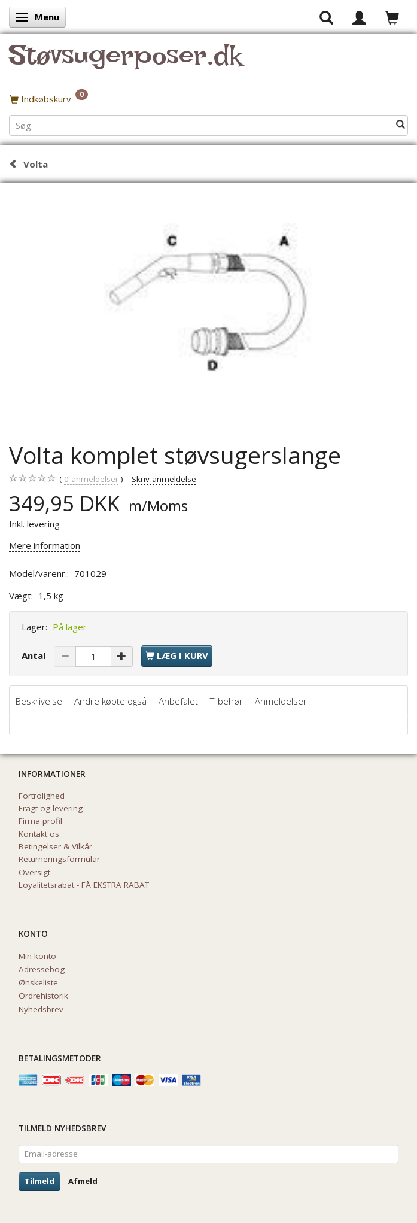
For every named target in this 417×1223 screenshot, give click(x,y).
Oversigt (34, 872)
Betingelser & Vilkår (55, 846)
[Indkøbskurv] (208, 98)
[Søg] (400, 125)
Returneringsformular (59, 859)
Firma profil (40, 820)
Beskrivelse (39, 701)
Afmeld (83, 1181)
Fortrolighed (42, 795)
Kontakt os (39, 834)
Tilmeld (39, 1181)
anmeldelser (91, 479)
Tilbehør (226, 701)
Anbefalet (178, 701)
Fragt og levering (51, 808)
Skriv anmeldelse (164, 479)
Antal (35, 655)
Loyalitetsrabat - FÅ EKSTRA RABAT (84, 884)
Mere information (44, 545)
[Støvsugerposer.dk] (125, 62)
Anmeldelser (281, 701)
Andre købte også (110, 701)
